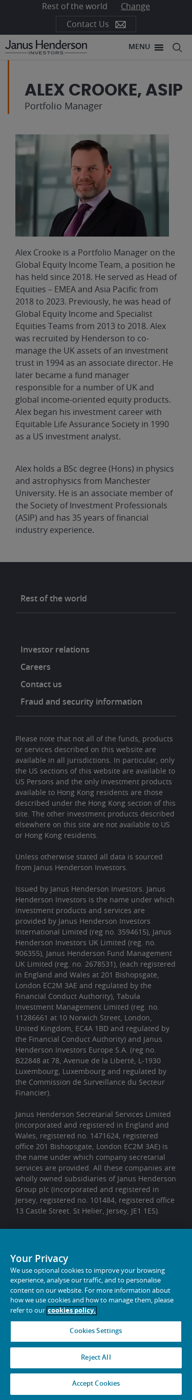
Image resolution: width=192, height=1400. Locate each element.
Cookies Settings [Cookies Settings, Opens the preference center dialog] (96, 1331)
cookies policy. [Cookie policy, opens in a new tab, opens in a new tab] (72, 1311)
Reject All (96, 1358)
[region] (96, 1314)
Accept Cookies (96, 1384)
